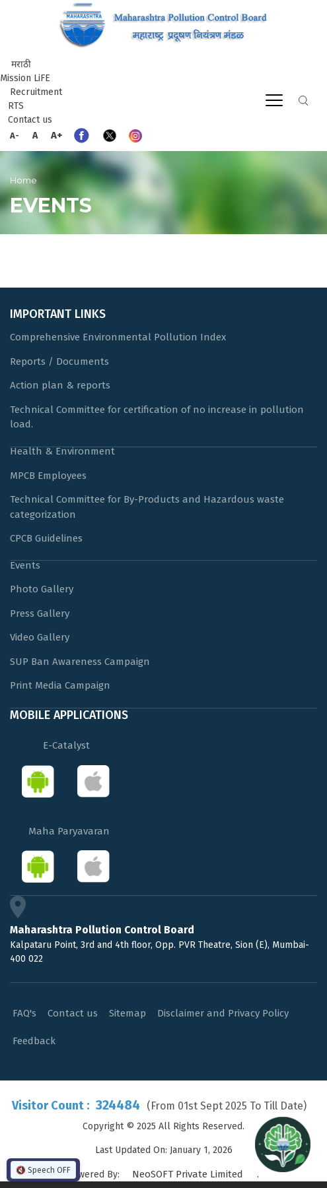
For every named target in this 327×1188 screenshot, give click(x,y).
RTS (16, 105)
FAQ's (24, 1013)
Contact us (30, 119)
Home (23, 180)
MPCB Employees (48, 476)
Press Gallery (39, 613)
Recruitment (36, 92)
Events (25, 565)
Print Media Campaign (60, 685)
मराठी (21, 64)
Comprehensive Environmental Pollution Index (118, 337)
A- (14, 136)
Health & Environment (62, 451)
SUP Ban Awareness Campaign (80, 662)
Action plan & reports (60, 385)
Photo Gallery (41, 589)
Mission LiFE (25, 78)
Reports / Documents (59, 361)
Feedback (34, 1041)
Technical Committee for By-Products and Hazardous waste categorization (147, 506)
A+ (57, 135)
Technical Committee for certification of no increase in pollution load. (157, 417)
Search (303, 101)
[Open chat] (282, 1143)
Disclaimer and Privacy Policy (223, 1013)
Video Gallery (39, 637)
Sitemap (127, 1013)
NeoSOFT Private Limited (187, 1174)
